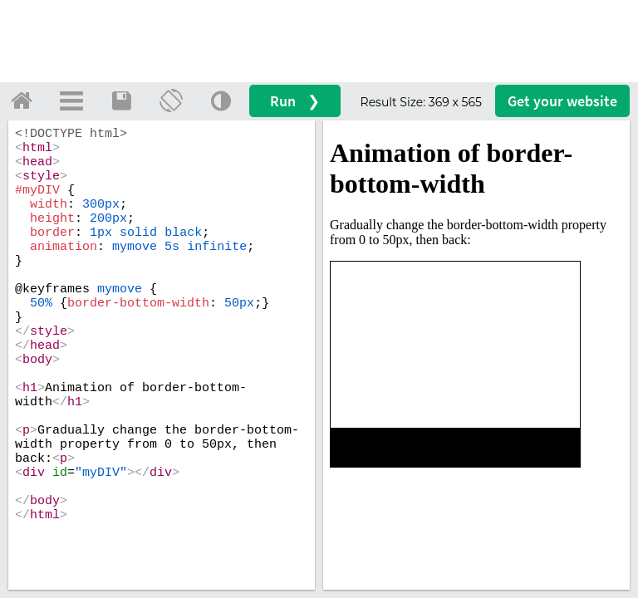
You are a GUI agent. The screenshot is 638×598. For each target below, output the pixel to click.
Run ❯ (295, 100)
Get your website (562, 100)
